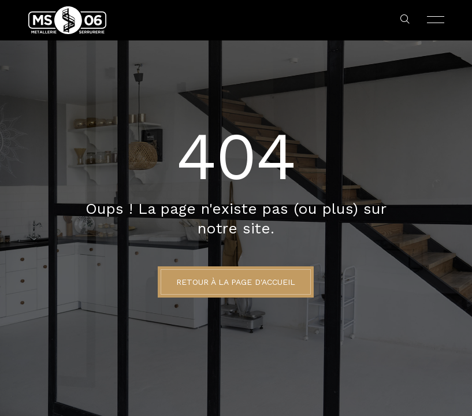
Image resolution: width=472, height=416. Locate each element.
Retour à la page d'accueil (235, 282)
